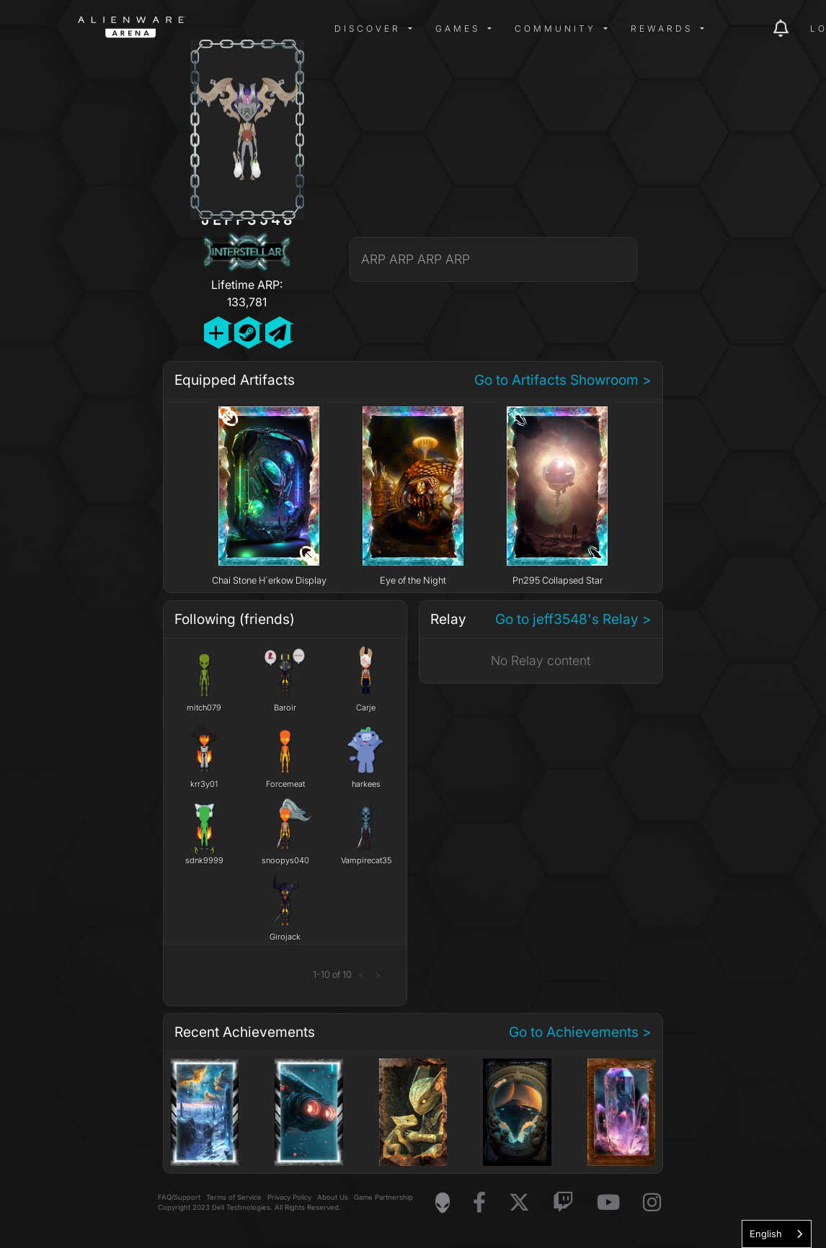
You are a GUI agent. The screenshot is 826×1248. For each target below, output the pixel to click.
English (766, 1233)
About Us (332, 1197)
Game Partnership (383, 1197)
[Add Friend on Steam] (246, 332)
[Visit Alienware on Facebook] (479, 1203)
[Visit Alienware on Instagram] (651, 1203)
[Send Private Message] (277, 332)
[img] (308, 28)
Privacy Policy (289, 1197)
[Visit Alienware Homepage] (442, 1203)
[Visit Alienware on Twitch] (563, 1203)
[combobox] (777, 1234)
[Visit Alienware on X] (519, 1203)
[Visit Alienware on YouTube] (608, 1203)
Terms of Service (234, 1197)
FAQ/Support (179, 1197)
